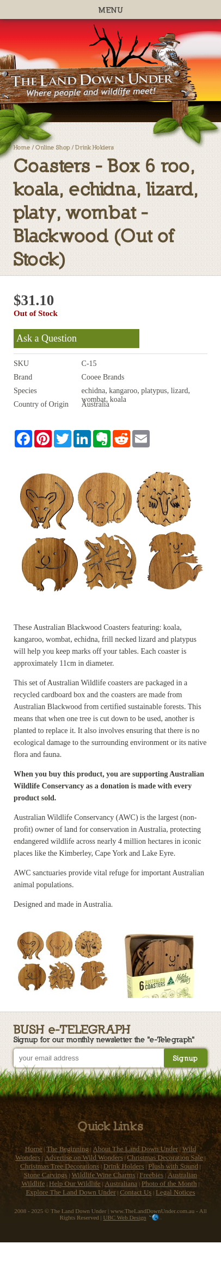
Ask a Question (46, 338)
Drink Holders (94, 146)
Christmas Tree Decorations (59, 1166)
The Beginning (67, 1149)
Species (25, 391)
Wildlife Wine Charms (103, 1175)
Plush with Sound (173, 1166)
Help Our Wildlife (75, 1183)
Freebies (151, 1175)
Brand (23, 377)
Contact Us (135, 1192)
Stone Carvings (45, 1175)
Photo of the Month (169, 1183)
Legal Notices (175, 1192)
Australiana (121, 1183)
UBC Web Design (124, 1217)
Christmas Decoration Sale (165, 1157)
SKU (21, 363)
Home (22, 146)
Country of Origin (41, 404)
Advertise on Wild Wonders (84, 1157)
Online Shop (52, 146)
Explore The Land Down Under (70, 1192)
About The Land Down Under (135, 1149)
